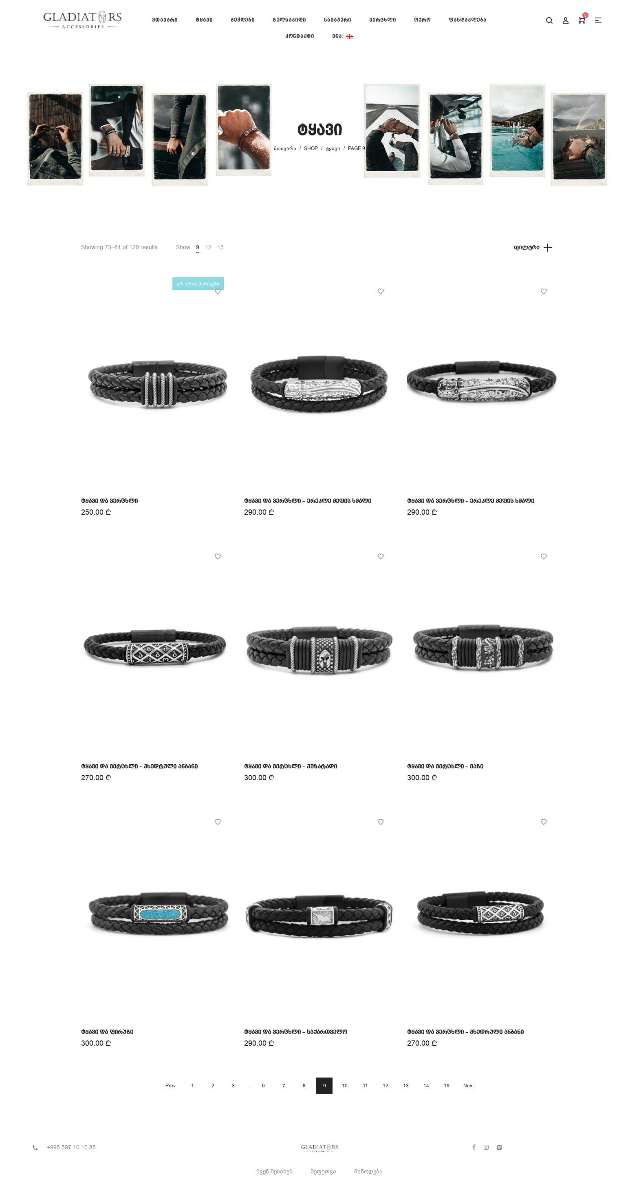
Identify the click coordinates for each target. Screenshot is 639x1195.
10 (345, 1085)
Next (468, 1085)
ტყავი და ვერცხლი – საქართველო (295, 1032)
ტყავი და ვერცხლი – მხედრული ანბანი (139, 767)
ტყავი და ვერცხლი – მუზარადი (290, 767)
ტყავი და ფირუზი (107, 1032)
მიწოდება (368, 1171)
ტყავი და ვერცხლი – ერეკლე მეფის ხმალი (307, 501)
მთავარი (285, 148)
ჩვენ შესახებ (274, 1171)
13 (406, 1085)
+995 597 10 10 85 (71, 1147)
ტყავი (333, 148)
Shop (311, 148)
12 (208, 247)
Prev (170, 1085)
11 (365, 1085)
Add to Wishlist (218, 291)
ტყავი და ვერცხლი (109, 501)
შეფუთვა (323, 1171)
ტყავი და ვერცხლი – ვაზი (445, 767)
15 (220, 247)
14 (426, 1085)
